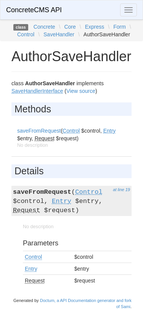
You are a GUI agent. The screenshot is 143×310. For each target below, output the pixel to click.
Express (94, 27)
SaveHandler (58, 34)
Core (70, 27)
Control (25, 34)
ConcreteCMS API (34, 10)
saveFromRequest (39, 131)
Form (119, 27)
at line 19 (121, 189)
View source (80, 91)
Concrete (44, 27)
